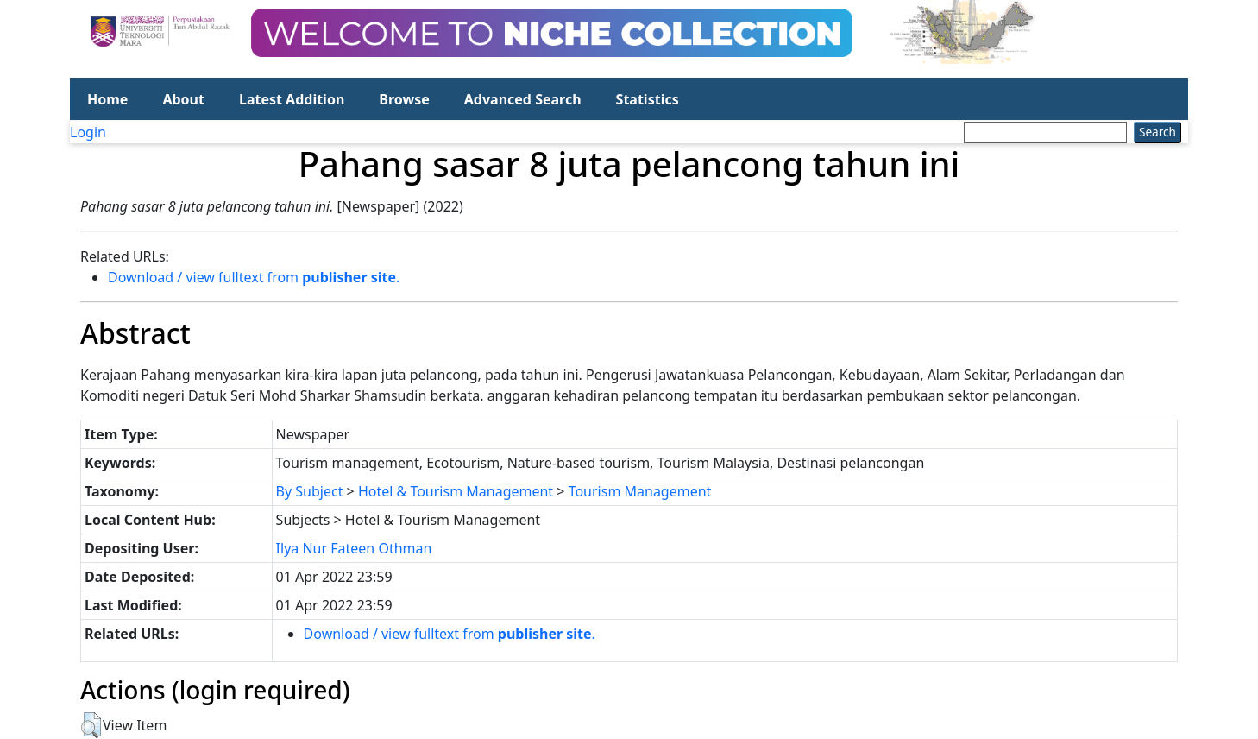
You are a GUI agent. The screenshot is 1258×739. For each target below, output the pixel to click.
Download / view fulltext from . (253, 277)
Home (107, 99)
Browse (404, 99)
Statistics (647, 99)
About (183, 99)
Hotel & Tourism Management (455, 491)
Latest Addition (291, 99)
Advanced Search (523, 99)
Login (88, 132)
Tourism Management (640, 491)
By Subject (309, 491)
